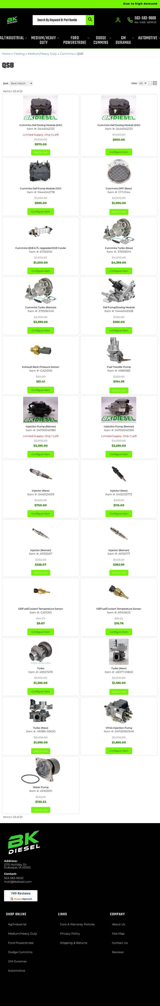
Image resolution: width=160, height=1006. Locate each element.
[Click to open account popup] (118, 20)
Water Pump (41, 787)
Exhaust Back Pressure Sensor (40, 366)
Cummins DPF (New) (119, 188)
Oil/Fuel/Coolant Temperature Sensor (40, 608)
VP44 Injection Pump (119, 727)
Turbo (40, 668)
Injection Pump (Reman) (41, 426)
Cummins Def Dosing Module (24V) (40, 125)
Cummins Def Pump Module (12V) (40, 188)
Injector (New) (40, 490)
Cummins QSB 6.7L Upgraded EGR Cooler (40, 247)
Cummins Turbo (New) (119, 247)
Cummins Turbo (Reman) (40, 307)
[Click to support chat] (142, 20)
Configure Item (119, 152)
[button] (63, 20)
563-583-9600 (13, 878)
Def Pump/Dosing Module (119, 307)
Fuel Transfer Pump (119, 366)
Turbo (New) (118, 668)
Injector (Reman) (40, 550)
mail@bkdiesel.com (18, 881)
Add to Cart (41, 152)
